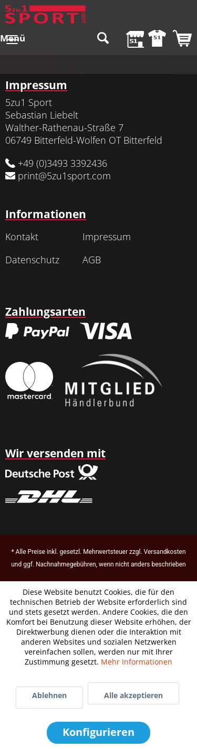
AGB (91, 259)
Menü (12, 37)
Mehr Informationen (136, 662)
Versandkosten (165, 551)
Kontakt (21, 236)
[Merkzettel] (128, 39)
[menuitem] (12, 39)
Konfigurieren (98, 732)
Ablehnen (49, 695)
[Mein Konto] (154, 39)
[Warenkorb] (180, 39)
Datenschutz (32, 259)
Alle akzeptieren (133, 695)
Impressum (106, 236)
